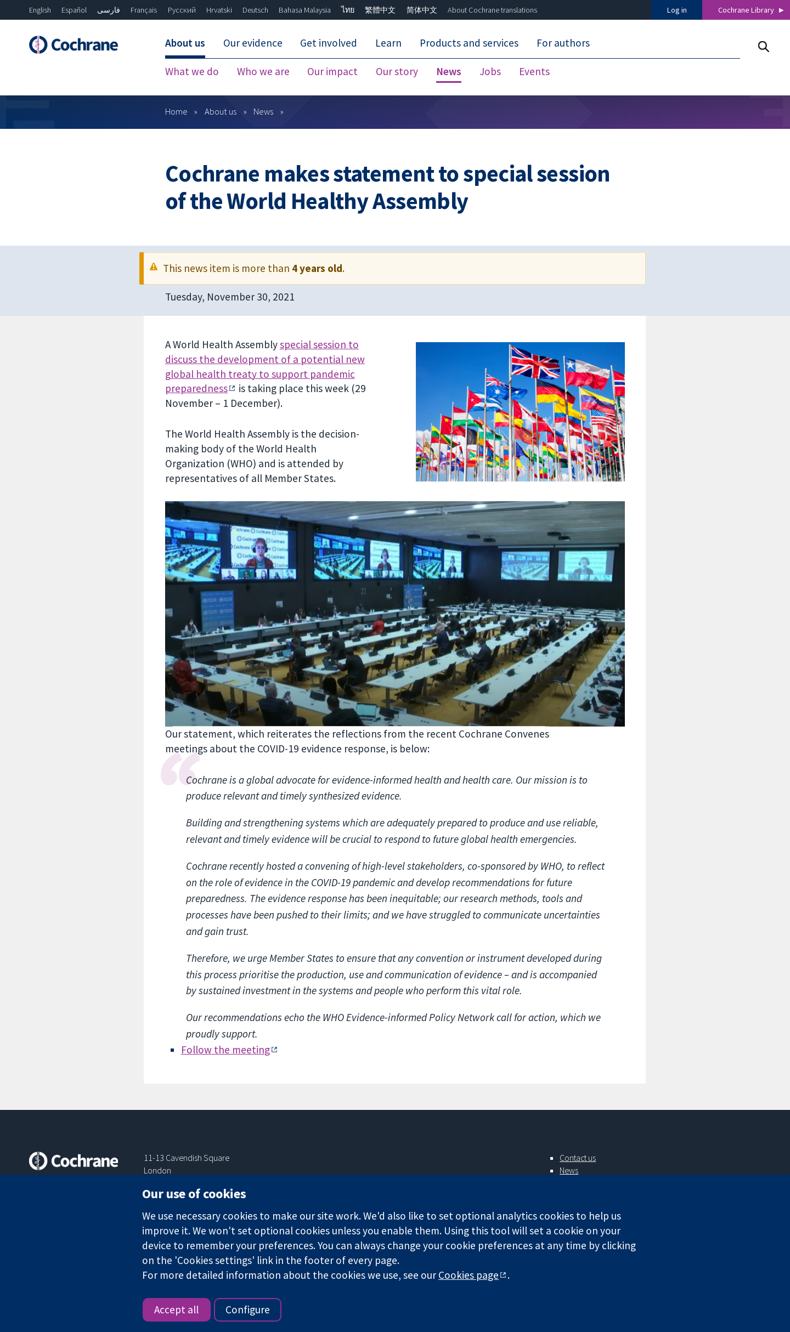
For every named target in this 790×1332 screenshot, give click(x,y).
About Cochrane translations (492, 10)
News (263, 111)
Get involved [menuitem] (328, 42)
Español (74, 10)
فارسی (108, 10)
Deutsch (255, 10)
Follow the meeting (225, 1049)
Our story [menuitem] (397, 71)
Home (176, 111)
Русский (182, 10)
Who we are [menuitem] (263, 71)
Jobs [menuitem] (490, 71)
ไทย (347, 10)
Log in (677, 10)
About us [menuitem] (185, 42)
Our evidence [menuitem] (253, 42)
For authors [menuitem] (563, 42)
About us (220, 111)
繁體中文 (380, 10)
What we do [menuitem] (192, 71)
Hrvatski (219, 10)
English (40, 10)
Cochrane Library (746, 10)
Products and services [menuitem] (469, 42)
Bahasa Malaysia (305, 10)
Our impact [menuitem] (332, 71)
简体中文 (422, 10)
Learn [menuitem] (388, 42)
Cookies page (468, 1275)
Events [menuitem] (534, 71)
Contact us (578, 1157)
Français (144, 10)
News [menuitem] (448, 71)
